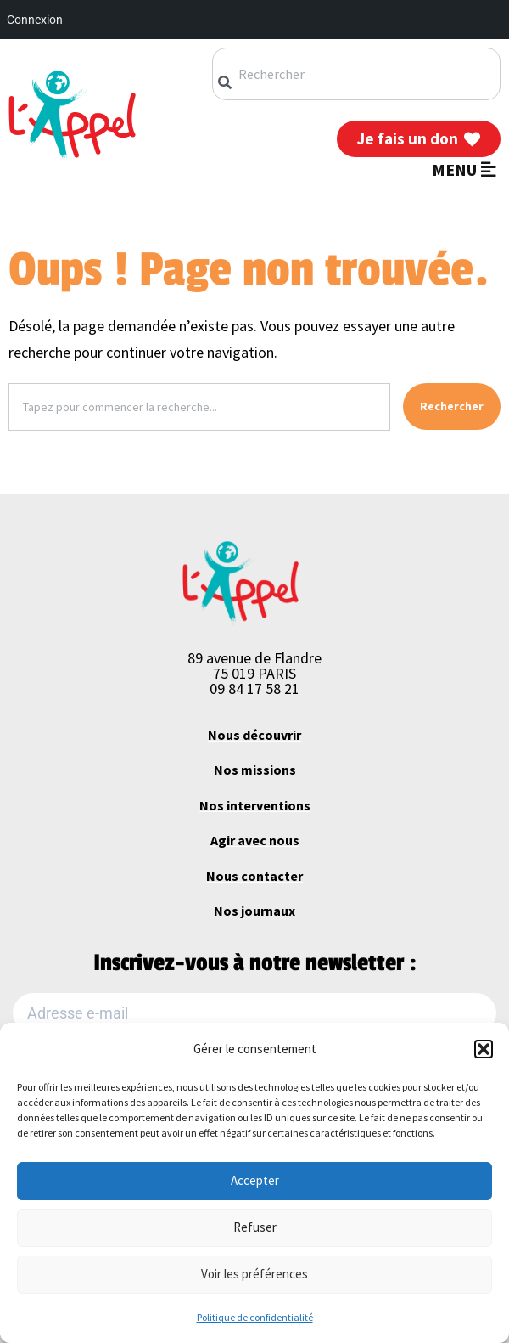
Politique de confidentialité (255, 1317)
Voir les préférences (254, 1274)
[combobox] (356, 74)
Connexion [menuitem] (35, 19)
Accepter (255, 1180)
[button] (483, 1049)
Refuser (255, 1227)
